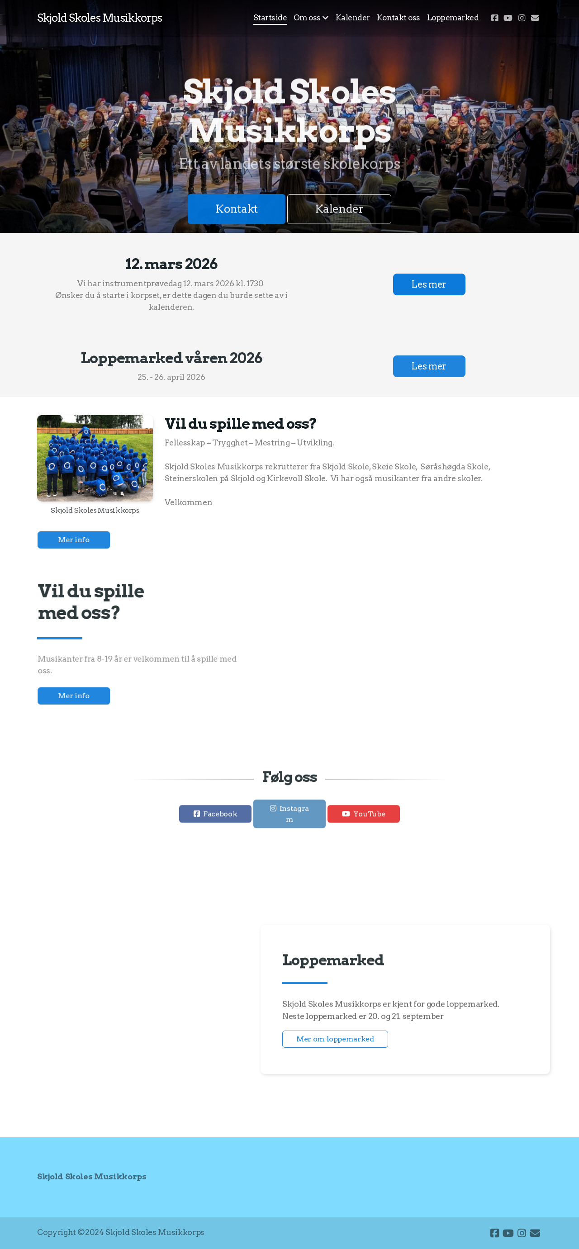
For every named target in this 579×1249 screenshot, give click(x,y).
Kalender (339, 210)
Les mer (429, 284)
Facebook (220, 816)
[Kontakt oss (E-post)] (535, 18)
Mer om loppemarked (335, 1039)
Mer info (76, 539)
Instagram (294, 816)
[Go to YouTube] (508, 18)
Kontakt (236, 210)
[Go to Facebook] (494, 18)
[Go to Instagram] (521, 18)
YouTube (369, 816)
